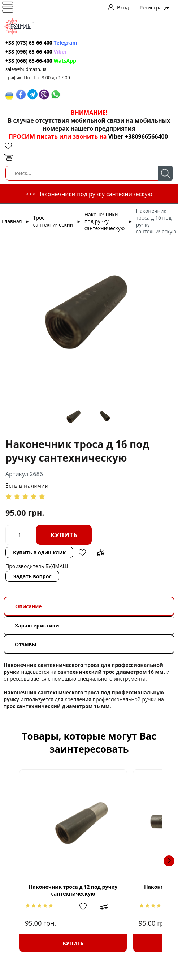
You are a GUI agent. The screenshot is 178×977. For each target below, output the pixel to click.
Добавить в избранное (82, 552)
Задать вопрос (32, 576)
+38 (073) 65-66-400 (28, 42)
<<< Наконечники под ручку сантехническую (89, 194)
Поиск (165, 173)
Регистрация (155, 7)
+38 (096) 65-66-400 (28, 51)
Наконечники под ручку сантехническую (104, 221)
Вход (123, 7)
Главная (12, 221)
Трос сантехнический (53, 221)
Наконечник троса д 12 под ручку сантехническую (89, 890)
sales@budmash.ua (26, 69)
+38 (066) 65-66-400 (28, 60)
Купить (64, 534)
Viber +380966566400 (138, 136)
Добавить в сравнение (100, 552)
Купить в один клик (39, 552)
